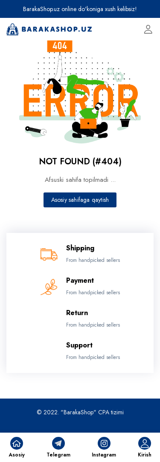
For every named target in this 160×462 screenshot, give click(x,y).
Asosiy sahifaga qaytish (80, 199)
